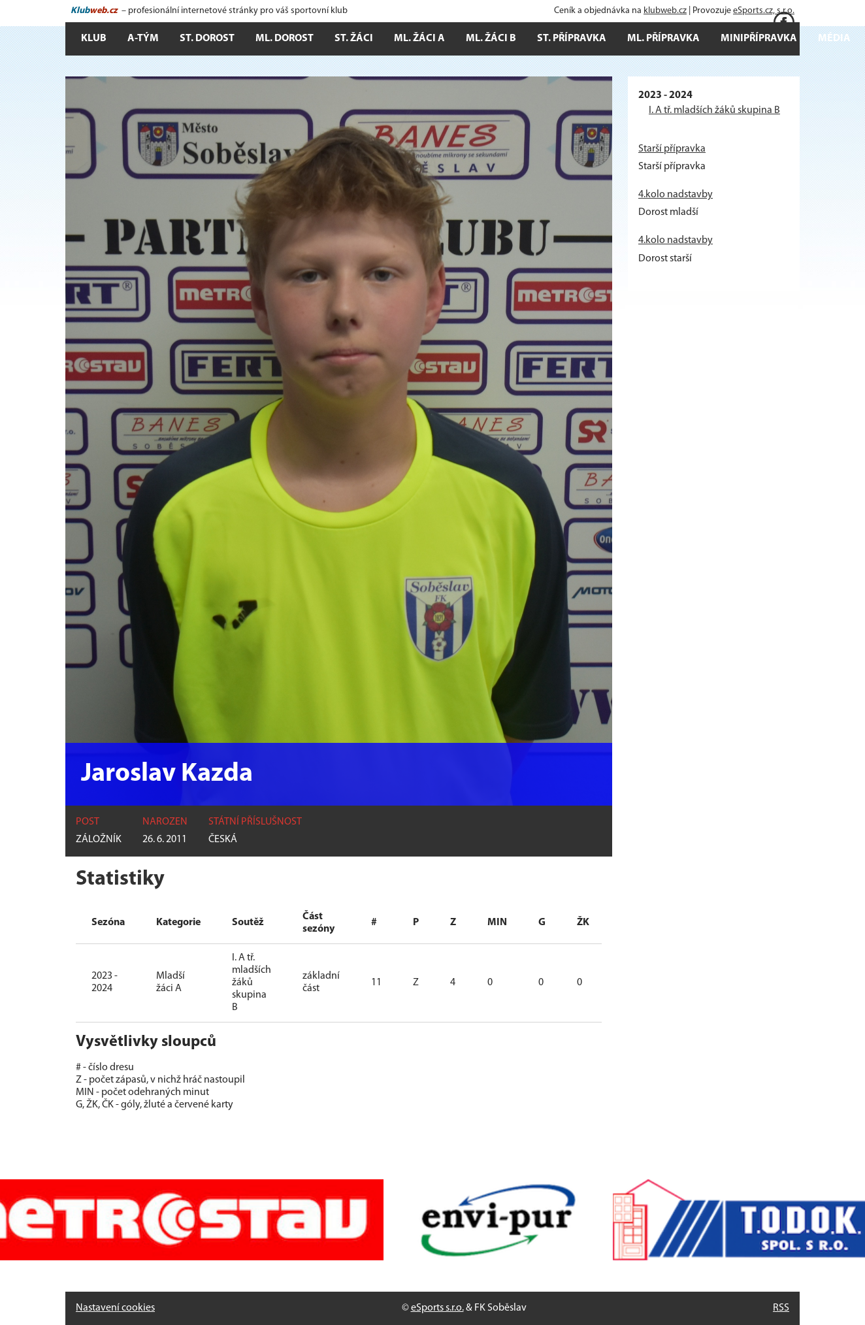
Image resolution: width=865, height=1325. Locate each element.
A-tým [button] (143, 38)
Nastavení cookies (115, 1308)
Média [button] (834, 38)
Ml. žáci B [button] (491, 38)
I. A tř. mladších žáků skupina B (714, 110)
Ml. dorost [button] (284, 38)
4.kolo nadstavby (675, 194)
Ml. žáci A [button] (419, 38)
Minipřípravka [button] (759, 38)
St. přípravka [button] (571, 38)
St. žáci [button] (354, 38)
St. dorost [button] (207, 38)
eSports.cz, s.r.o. (763, 11)
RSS (781, 1308)
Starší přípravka (672, 149)
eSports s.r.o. (437, 1308)
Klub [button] (93, 38)
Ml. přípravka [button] (663, 38)
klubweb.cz (665, 11)
